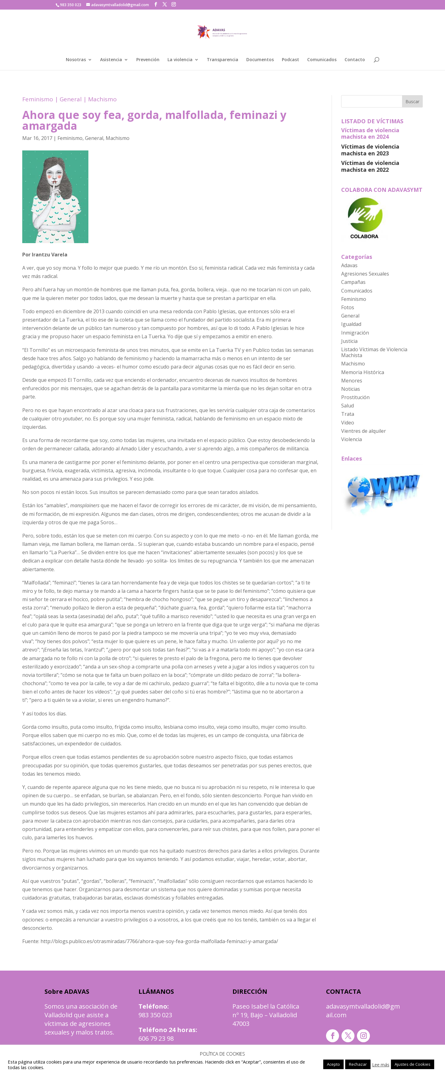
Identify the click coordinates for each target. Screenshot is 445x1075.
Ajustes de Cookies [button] (412, 1064)
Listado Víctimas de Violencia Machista (374, 352)
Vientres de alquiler (363, 431)
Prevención (147, 59)
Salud (347, 405)
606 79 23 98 (156, 1038)
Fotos (347, 307)
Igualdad (351, 324)
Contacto (355, 59)
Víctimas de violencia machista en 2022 (370, 166)
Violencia (351, 439)
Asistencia (111, 59)
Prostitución (355, 397)
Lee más (380, 1064)
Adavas (349, 265)
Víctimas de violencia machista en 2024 (370, 133)
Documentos (260, 59)
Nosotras (76, 59)
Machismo (102, 99)
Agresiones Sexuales (365, 273)
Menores (351, 380)
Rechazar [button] (358, 1064)
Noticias (350, 389)
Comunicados (322, 59)
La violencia (180, 59)
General (71, 99)
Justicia (349, 341)
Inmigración (355, 332)
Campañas (353, 282)
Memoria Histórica (362, 372)
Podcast (290, 59)
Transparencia (222, 59)
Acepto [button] (333, 1064)
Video (347, 422)
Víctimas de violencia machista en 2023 (370, 150)
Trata (347, 414)
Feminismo (37, 99)
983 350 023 (155, 1015)
